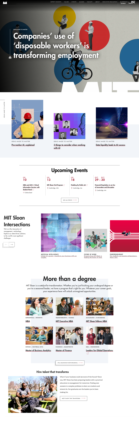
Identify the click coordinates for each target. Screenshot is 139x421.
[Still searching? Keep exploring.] (70, 363)
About (97, 2)
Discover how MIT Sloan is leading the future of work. (93, 256)
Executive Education (110, 2)
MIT (133, 2)
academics (124, 2)
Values (66, 2)
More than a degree (69, 278)
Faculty (90, 2)
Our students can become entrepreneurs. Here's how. (123, 256)
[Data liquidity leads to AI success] (112, 126)
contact (123, 7)
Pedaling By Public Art (78, 185)
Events (74, 2)
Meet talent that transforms (71, 398)
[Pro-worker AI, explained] (27, 123)
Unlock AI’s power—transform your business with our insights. (59, 256)
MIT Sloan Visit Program (55, 185)
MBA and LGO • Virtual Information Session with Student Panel (31, 187)
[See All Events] (69, 200)
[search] (132, 7)
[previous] (7, 244)
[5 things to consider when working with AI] (69, 131)
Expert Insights (56, 2)
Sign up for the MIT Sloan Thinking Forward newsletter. (64, 7)
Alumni (81, 2)
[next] (13, 244)
